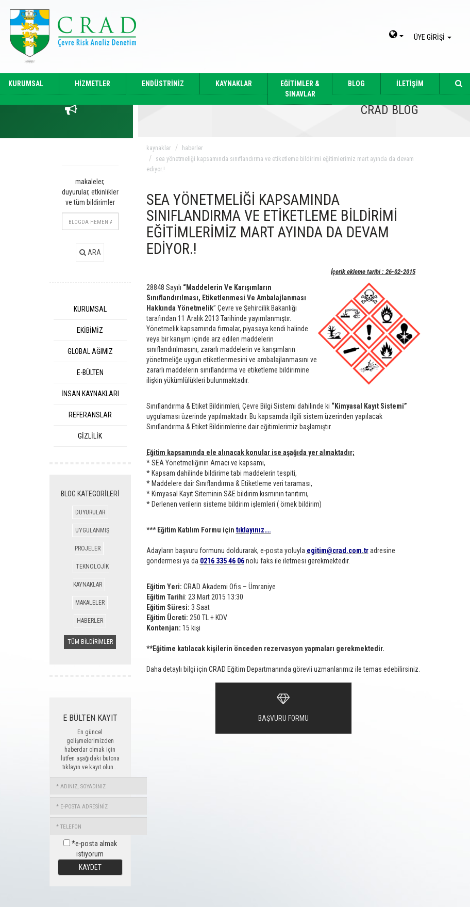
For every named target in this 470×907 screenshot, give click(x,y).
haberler (192, 148)
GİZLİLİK (90, 436)
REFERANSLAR (90, 415)
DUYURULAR (90, 512)
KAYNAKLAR (233, 83)
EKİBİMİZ (90, 330)
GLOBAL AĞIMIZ (90, 351)
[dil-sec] (396, 35)
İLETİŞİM (410, 83)
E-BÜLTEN (90, 372)
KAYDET (90, 867)
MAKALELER (90, 602)
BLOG (356, 83)
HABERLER (90, 620)
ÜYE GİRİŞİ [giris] (434, 37)
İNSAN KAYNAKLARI (90, 394)
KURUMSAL (90, 309)
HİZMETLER (92, 83)
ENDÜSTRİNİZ (163, 83)
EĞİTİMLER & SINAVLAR (300, 88)
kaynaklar (158, 148)
